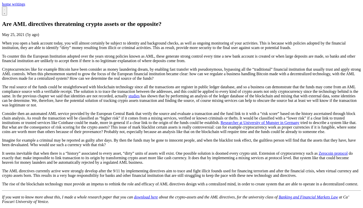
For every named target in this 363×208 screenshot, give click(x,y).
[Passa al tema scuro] (4, 11)
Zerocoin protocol (333, 153)
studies (134, 96)
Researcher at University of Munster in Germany (260, 122)
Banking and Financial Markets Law (308, 197)
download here (146, 197)
